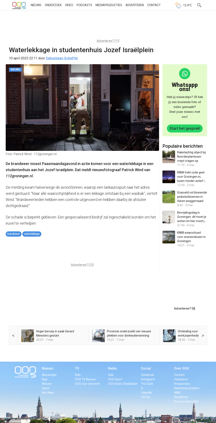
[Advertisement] (108, 26)
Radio (112, 368)
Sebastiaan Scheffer (62, 58)
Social (146, 368)
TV (77, 368)
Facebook (147, 375)
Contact (154, 5)
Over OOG (181, 368)
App (44, 379)
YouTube (147, 383)
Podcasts (84, 5)
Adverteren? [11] (108, 40)
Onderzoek (53, 5)
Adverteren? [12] (82, 264)
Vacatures (181, 379)
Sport (45, 388)
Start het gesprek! (184, 128)
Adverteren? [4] (184, 308)
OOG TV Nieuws (85, 379)
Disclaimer (181, 397)
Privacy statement (186, 401)
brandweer (13, 233)
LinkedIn (146, 392)
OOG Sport (115, 379)
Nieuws (36, 5)
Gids (78, 375)
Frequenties (182, 383)
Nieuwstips (49, 375)
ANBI (177, 392)
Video (69, 5)
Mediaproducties (109, 5)
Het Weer (48, 392)
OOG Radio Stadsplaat (123, 383)
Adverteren (135, 5)
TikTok (145, 397)
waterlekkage (32, 233)
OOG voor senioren (87, 383)
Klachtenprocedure (186, 388)
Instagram (148, 379)
